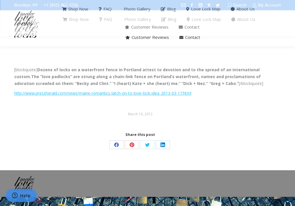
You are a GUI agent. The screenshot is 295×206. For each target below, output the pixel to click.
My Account (266, 5)
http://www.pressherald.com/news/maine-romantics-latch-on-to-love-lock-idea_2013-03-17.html (102, 93)
